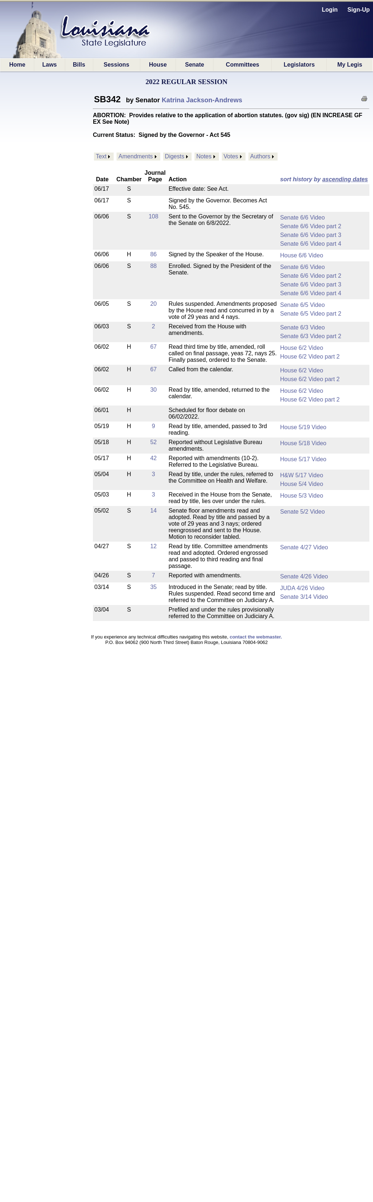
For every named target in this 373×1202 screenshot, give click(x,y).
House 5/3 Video (301, 496)
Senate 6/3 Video (302, 327)
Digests (174, 156)
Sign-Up (359, 10)
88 (153, 266)
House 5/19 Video (303, 427)
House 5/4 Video (301, 484)
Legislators (299, 65)
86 (153, 254)
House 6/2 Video (301, 348)
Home (17, 65)
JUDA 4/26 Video (302, 588)
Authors (260, 156)
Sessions (116, 65)
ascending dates (345, 179)
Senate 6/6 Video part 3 (310, 235)
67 (153, 347)
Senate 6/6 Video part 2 (310, 226)
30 (153, 390)
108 (153, 216)
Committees (242, 65)
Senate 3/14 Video (304, 597)
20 (153, 304)
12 (153, 546)
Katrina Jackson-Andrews (202, 100)
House (158, 65)
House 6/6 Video (301, 255)
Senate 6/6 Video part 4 (310, 244)
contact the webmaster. (255, 637)
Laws (49, 65)
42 (153, 458)
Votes (231, 156)
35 (153, 587)
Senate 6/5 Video (302, 305)
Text (101, 156)
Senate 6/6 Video (302, 217)
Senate (194, 65)
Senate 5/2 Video (302, 512)
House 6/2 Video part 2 (309, 356)
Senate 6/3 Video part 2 (310, 336)
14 (153, 510)
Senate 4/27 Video (304, 547)
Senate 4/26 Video (304, 576)
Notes (204, 156)
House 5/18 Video (303, 443)
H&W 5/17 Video (301, 475)
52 (153, 442)
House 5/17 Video (303, 459)
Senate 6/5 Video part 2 (310, 314)
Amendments (135, 156)
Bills (79, 65)
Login (330, 10)
